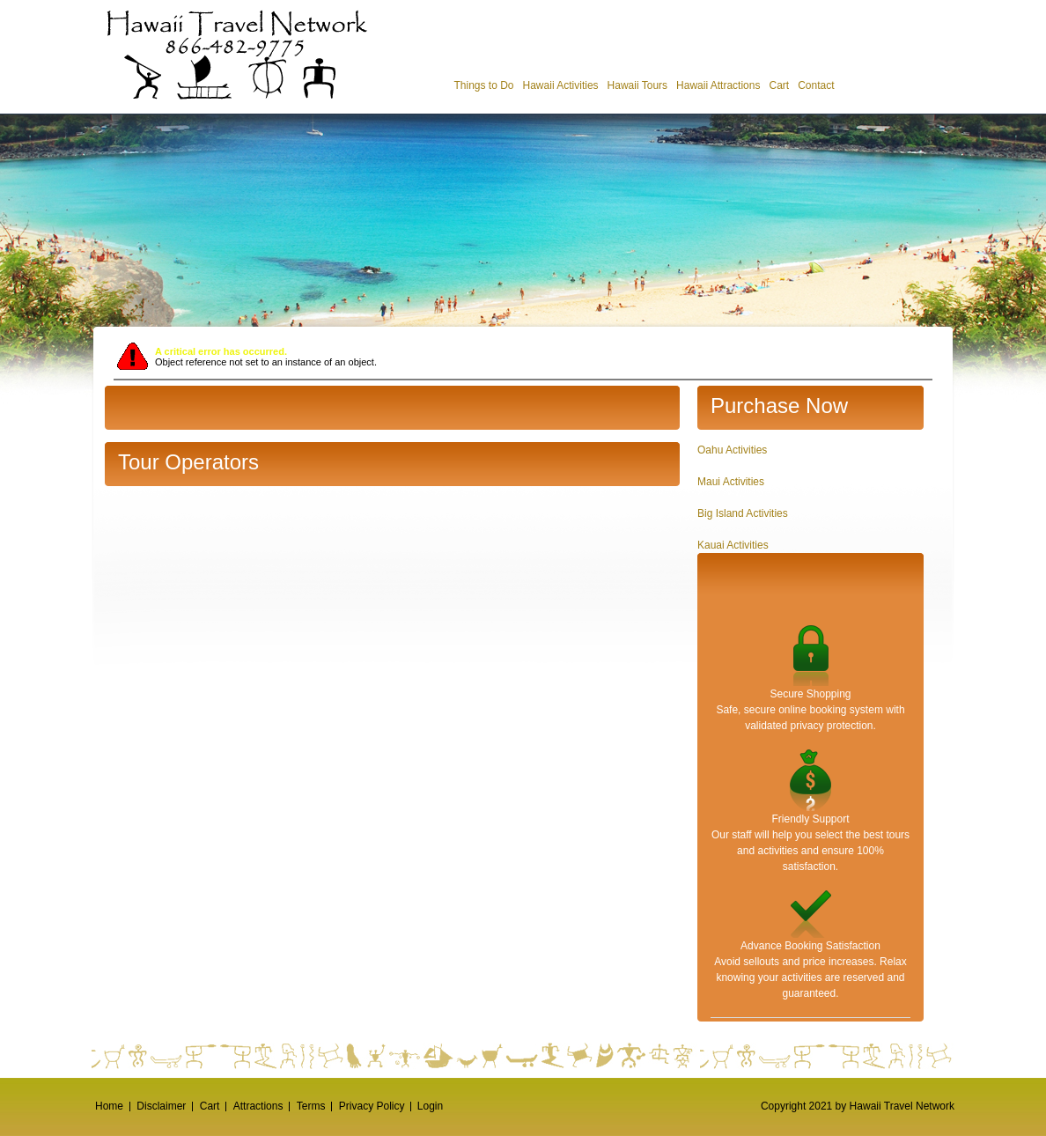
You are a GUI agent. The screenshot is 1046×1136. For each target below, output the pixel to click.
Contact (816, 85)
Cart (779, 85)
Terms (311, 1106)
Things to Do (483, 85)
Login (430, 1106)
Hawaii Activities (561, 85)
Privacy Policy (372, 1106)
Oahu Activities (732, 450)
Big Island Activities (742, 513)
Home (109, 1106)
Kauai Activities (733, 545)
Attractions (258, 1106)
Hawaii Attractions (718, 85)
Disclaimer (161, 1106)
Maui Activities (730, 482)
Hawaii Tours (637, 85)
